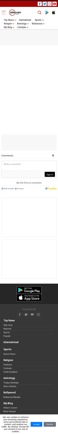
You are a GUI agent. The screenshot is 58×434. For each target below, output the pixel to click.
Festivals (8, 368)
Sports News (9, 354)
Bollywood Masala (12, 397)
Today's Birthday (11, 382)
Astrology (22, 23)
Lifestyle (21, 27)
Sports (38, 20)
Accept (36, 424)
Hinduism (8, 364)
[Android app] (29, 290)
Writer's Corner (10, 408)
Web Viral (8, 325)
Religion (8, 23)
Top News (9, 20)
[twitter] (26, 314)
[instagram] (38, 314)
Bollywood (37, 23)
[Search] (40, 12)
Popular (7, 336)
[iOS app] (29, 297)
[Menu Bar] (3, 12)
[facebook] (19, 314)
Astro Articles (10, 386)
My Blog (8, 27)
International (25, 20)
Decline (49, 424)
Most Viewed (10, 411)
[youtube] (32, 314)
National (7, 328)
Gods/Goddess (11, 372)
